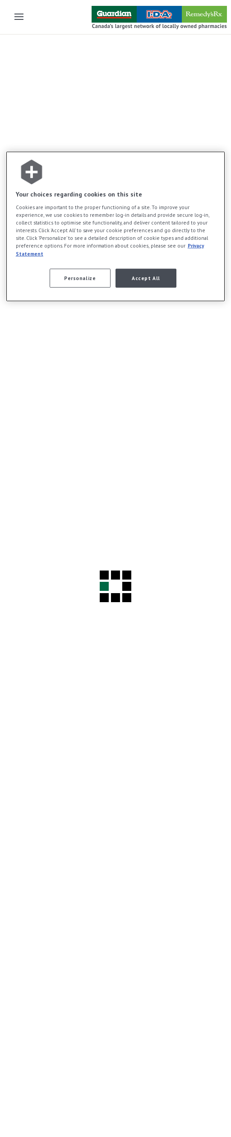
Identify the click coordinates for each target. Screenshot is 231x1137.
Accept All (146, 277)
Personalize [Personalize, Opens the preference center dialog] (80, 277)
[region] (115, 226)
